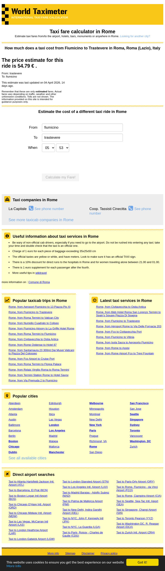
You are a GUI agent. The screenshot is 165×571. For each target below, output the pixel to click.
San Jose (135, 408)
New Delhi (95, 419)
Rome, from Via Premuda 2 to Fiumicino (33, 380)
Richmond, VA (98, 441)
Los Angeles (57, 430)
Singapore (136, 419)
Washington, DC (140, 441)
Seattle (134, 414)
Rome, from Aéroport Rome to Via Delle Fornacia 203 (128, 326)
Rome (93, 446)
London (54, 424)
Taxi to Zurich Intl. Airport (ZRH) (135, 532)
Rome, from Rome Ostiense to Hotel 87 (33, 344)
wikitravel (41, 272)
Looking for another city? (135, 36)
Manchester (56, 452)
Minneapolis (96, 408)
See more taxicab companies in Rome (41, 220)
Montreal (94, 414)
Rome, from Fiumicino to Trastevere (30, 312)
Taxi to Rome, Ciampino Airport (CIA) (138, 495)
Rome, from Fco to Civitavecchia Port (119, 331)
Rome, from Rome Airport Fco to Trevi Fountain (125, 353)
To (36, 138)
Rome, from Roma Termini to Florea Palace (35, 364)
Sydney (135, 424)
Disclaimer (88, 553)
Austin (12, 419)
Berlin (12, 435)
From (33, 127)
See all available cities (27, 458)
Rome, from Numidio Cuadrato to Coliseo (34, 323)
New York (95, 424)
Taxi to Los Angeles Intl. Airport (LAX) (85, 487)
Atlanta (13, 414)
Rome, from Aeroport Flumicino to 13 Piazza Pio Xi (39, 306)
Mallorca (54, 446)
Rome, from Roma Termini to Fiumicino (32, 333)
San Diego (95, 452)
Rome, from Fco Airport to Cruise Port (32, 358)
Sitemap (70, 553)
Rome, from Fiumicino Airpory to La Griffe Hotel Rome (41, 328)
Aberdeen (15, 403)
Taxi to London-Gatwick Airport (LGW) (32, 539)
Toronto (135, 430)
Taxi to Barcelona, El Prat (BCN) (28, 490)
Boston (13, 441)
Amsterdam (16, 408)
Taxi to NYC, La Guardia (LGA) (81, 526)
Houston (54, 408)
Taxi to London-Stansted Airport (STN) (86, 481)
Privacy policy (109, 553)
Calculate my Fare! (61, 177)
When (32, 148)
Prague (93, 435)
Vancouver (136, 435)
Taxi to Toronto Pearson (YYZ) (134, 518)
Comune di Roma (39, 282)
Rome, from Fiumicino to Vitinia (115, 337)
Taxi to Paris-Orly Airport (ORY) (135, 481)
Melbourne (96, 403)
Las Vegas (55, 419)
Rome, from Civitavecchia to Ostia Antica (33, 339)
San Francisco (139, 403)
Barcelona (15, 430)
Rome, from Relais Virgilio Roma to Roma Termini (39, 369)
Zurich (134, 446)
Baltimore (14, 424)
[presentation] (74, 162)
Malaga (53, 441)
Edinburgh (55, 403)
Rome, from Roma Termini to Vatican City (34, 317)
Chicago (14, 446)
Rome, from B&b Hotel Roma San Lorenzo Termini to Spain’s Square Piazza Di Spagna (128, 314)
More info (13, 566)
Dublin (13, 452)
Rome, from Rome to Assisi (112, 348)
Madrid (53, 435)
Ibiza (52, 414)
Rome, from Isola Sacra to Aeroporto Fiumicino (124, 342)
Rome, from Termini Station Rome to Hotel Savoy (39, 375)
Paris (92, 430)
